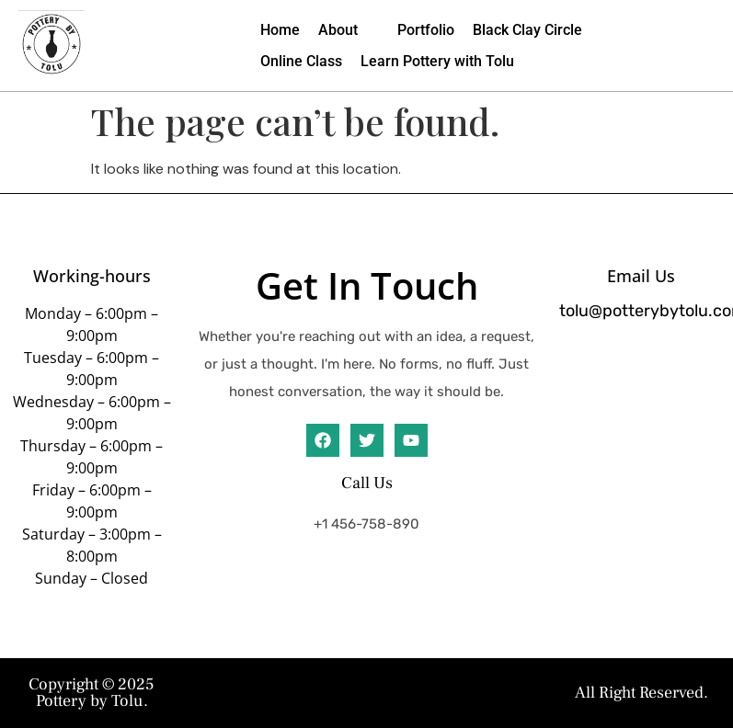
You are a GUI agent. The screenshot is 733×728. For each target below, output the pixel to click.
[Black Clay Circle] (527, 30)
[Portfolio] (426, 30)
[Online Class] (301, 61)
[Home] (280, 30)
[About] (348, 30)
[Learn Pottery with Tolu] (437, 61)
